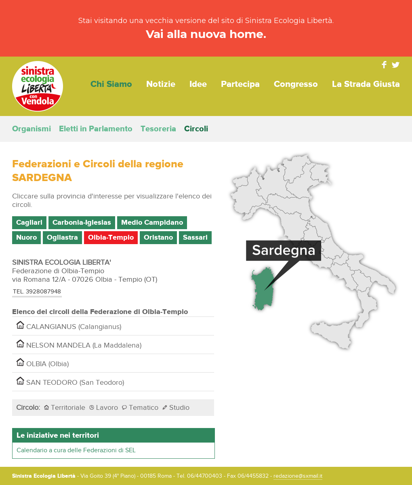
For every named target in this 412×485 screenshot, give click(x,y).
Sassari (195, 237)
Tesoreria (158, 129)
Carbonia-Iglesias (82, 222)
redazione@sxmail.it (297, 476)
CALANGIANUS (68, 326)
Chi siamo (111, 84)
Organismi (31, 129)
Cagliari (29, 222)
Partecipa (240, 84)
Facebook (384, 64)
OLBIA (42, 363)
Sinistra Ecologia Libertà (37, 86)
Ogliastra (62, 237)
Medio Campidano (152, 222)
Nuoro (26, 237)
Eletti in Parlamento (95, 129)
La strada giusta (366, 84)
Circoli (196, 129)
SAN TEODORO (70, 382)
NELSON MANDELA (78, 345)
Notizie (160, 84)
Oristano (158, 237)
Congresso (296, 84)
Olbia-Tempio (111, 237)
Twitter (396, 64)
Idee (198, 84)
